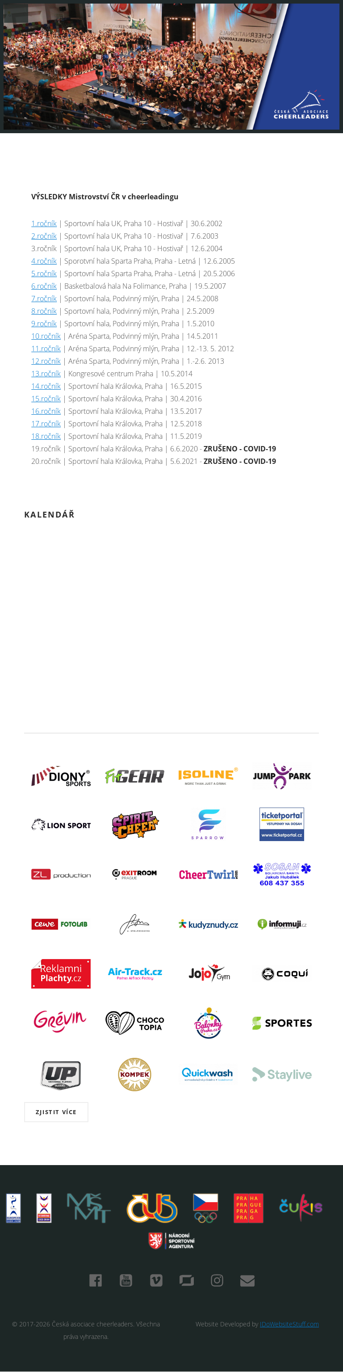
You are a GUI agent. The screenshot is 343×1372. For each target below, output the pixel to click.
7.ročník (44, 298)
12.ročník (46, 361)
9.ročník (44, 323)
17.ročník (46, 424)
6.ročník (44, 286)
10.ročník (46, 336)
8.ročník (44, 311)
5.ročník (44, 273)
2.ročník (44, 236)
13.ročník (46, 374)
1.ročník (44, 223)
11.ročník (46, 349)
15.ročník (46, 399)
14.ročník (46, 386)
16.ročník (46, 411)
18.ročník (46, 436)
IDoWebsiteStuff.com (289, 1324)
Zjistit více (56, 1112)
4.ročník (44, 261)
